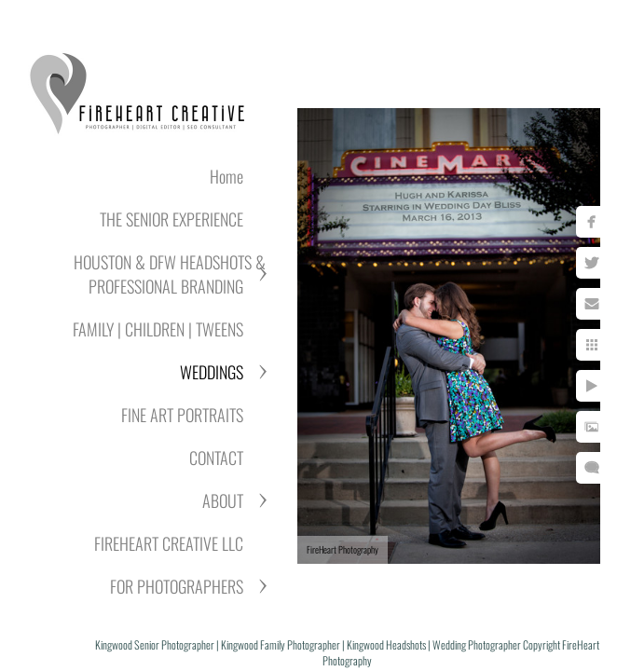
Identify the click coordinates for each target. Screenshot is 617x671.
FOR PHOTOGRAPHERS (176, 586)
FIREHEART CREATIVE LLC (168, 543)
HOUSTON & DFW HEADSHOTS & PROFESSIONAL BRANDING (170, 274)
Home (226, 176)
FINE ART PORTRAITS (182, 415)
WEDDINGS (211, 372)
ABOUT (222, 500)
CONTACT (216, 457)
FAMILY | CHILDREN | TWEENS (158, 329)
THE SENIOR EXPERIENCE (171, 219)
